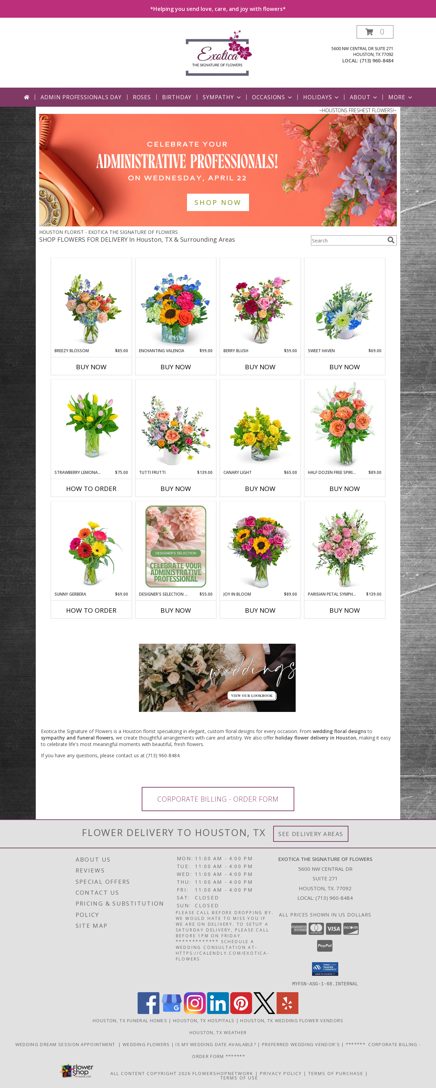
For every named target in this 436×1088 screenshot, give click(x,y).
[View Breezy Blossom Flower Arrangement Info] (91, 303)
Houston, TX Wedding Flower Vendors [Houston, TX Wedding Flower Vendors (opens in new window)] (291, 1020)
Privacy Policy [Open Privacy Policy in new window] (281, 1073)
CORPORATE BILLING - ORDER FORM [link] (218, 799)
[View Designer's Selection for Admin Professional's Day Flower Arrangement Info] (176, 546)
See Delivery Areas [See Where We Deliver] (310, 834)
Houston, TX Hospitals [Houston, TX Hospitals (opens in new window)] (203, 1020)
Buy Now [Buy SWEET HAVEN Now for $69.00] (344, 366)
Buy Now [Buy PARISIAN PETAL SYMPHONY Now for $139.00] (344, 610)
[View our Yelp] (287, 1012)
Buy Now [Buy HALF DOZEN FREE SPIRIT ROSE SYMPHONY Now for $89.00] (344, 488)
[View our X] (264, 1012)
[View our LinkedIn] (218, 1012)
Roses (142, 97)
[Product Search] (347, 240)
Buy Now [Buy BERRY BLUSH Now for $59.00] (260, 366)
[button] (375, 32)
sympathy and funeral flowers (77, 737)
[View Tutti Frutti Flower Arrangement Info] (176, 424)
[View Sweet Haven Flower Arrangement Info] (345, 303)
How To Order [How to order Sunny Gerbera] (91, 610)
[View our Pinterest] (241, 1012)
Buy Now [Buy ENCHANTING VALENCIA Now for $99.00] (175, 366)
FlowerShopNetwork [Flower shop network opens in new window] (222, 1073)
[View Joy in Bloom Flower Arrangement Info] (260, 546)
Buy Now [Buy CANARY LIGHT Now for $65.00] (260, 488)
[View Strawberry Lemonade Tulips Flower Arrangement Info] (91, 424)
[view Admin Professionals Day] (218, 224)
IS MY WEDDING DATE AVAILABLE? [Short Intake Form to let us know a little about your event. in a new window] (216, 1044)
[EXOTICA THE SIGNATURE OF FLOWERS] (218, 56)
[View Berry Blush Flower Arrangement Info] (260, 303)
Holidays (321, 97)
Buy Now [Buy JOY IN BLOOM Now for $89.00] (260, 610)
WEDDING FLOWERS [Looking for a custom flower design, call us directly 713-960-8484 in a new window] (147, 1044)
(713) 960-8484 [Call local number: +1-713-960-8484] (376, 60)
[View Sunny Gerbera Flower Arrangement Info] (91, 546)
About (364, 97)
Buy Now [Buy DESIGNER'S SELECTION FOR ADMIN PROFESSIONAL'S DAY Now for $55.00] (175, 610)
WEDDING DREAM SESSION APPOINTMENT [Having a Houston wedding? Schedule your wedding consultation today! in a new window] (67, 1044)
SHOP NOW (218, 202)
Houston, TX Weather (218, 1032)
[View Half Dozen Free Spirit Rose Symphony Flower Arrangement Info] (345, 424)
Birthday (176, 97)
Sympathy (222, 97)
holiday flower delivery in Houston (315, 737)
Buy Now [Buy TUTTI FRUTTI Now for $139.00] (175, 488)
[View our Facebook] (148, 1012)
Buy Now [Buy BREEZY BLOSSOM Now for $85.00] (91, 366)
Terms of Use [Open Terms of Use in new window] (239, 1077)
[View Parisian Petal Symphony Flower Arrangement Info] (345, 546)
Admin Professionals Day (81, 97)
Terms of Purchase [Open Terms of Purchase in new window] (335, 1073)
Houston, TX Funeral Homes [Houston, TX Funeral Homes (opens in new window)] (130, 1020)
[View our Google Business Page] (172, 1012)
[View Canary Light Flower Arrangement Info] (260, 424)
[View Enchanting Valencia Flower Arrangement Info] (176, 303)
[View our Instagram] (195, 1012)
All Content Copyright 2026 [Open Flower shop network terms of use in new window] (150, 1073)
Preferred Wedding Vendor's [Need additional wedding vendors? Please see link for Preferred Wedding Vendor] (301, 1044)
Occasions (272, 97)
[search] (391, 240)
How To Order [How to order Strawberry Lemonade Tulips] (91, 488)
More (400, 97)
